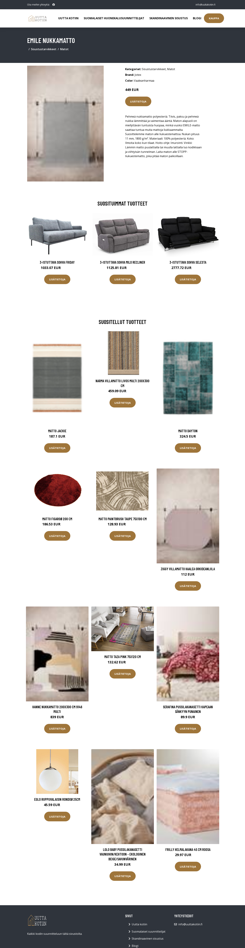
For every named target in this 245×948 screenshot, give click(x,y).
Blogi (197, 18)
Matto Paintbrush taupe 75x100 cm (123, 519)
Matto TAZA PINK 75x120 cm (122, 656)
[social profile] (53, 4)
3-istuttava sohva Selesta (188, 262)
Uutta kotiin (68, 18)
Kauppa (214, 18)
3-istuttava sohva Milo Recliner (122, 262)
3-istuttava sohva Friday (57, 262)
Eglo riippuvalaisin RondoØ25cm (57, 799)
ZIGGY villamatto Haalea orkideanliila (188, 569)
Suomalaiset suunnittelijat (148, 931)
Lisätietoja (138, 101)
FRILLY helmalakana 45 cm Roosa (187, 849)
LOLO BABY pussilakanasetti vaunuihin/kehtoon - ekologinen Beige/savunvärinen (123, 854)
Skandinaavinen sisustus (168, 18)
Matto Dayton (188, 431)
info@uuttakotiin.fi (205, 4)
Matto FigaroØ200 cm (57, 519)
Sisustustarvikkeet (43, 49)
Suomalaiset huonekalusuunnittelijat (114, 18)
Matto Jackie (57, 431)
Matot (64, 49)
